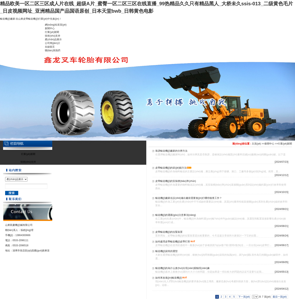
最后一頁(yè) (280, 296)
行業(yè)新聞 (285, 143)
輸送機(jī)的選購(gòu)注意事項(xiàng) (175, 215)
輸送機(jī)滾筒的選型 (166, 251)
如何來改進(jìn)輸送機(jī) (168, 277)
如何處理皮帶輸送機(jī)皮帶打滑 (172, 241)
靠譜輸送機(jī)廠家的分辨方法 (171, 150)
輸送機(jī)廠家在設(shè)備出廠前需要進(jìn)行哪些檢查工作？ (188, 198)
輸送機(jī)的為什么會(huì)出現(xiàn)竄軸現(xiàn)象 (182, 268)
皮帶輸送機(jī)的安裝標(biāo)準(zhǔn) (175, 181)
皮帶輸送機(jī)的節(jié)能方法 (171, 167)
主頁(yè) (256, 143)
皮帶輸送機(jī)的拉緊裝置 (169, 232)
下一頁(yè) (244, 296)
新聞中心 (269, 143)
